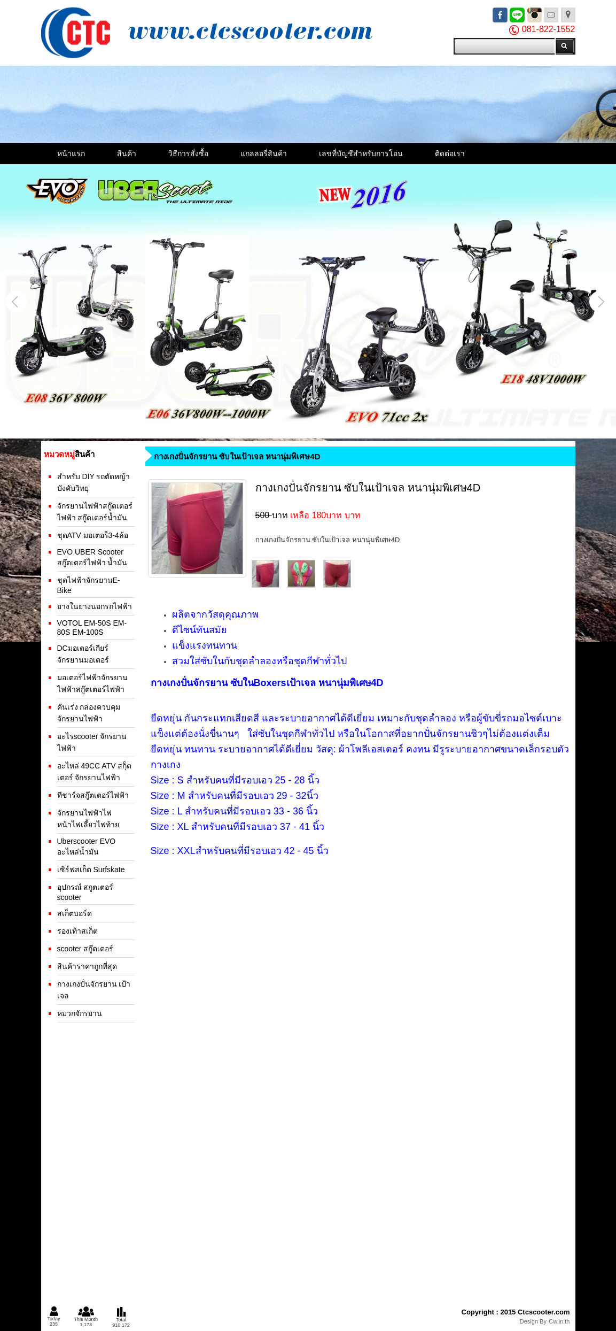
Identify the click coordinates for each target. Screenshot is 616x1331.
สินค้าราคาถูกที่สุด (87, 966)
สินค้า (126, 153)
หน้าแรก (71, 153)
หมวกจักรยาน (79, 1013)
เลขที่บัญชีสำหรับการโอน (361, 153)
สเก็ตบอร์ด (74, 913)
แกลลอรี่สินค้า (263, 153)
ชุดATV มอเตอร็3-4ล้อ (92, 535)
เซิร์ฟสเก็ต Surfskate (91, 869)
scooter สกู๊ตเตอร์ (85, 948)
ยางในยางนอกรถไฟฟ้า (94, 606)
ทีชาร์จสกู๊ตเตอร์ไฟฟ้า (93, 795)
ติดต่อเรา (450, 153)
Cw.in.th (559, 1321)
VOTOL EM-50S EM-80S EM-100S (92, 627)
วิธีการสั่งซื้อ (188, 153)
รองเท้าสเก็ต (77, 931)
